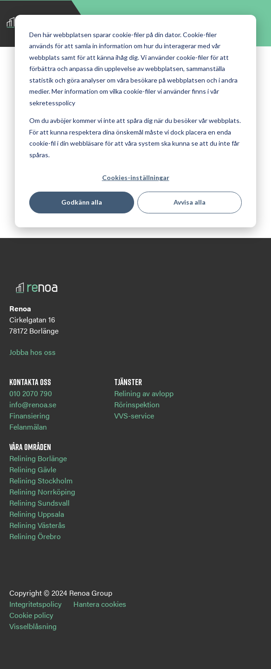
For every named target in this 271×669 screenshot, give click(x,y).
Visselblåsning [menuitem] (33, 626)
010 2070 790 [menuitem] (30, 393)
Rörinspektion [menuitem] (137, 404)
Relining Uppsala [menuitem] (36, 513)
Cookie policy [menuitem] (31, 615)
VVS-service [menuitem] (134, 415)
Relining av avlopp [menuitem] (144, 393)
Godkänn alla (81, 202)
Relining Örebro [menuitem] (35, 536)
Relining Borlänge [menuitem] (38, 458)
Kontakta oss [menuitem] (30, 382)
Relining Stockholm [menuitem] (41, 480)
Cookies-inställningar (135, 177)
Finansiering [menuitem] (29, 415)
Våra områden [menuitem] (30, 447)
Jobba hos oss (32, 352)
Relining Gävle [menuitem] (32, 469)
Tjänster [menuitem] (128, 382)
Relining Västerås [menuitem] (37, 525)
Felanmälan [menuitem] (28, 426)
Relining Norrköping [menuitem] (42, 491)
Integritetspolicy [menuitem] (35, 603)
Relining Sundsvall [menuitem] (39, 502)
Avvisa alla (190, 202)
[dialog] (135, 121)
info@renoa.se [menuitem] (32, 404)
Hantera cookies (99, 603)
